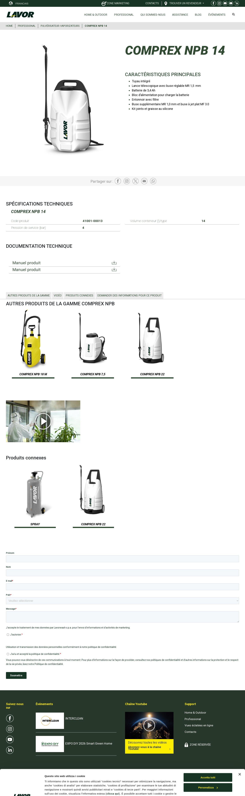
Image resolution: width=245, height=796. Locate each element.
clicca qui (113, 767)
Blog (198, 14)
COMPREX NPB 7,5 (92, 374)
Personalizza (208, 761)
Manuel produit (26, 263)
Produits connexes (79, 295)
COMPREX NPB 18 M (33, 374)
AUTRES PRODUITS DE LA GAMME (29, 295)
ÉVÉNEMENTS (216, 14)
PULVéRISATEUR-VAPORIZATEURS (60, 25)
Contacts (190, 732)
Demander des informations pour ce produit (129, 295)
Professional (124, 14)
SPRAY (35, 524)
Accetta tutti (208, 751)
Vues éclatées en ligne (199, 725)
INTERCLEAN (74, 718)
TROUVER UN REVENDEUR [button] (185, 3)
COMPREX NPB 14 (96, 25)
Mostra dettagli (54, 789)
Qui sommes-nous (153, 14)
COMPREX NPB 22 (152, 374)
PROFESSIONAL (27, 25)
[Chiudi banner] (240, 748)
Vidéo (58, 295)
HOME (9, 25)
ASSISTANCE (180, 14)
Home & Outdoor (95, 14)
